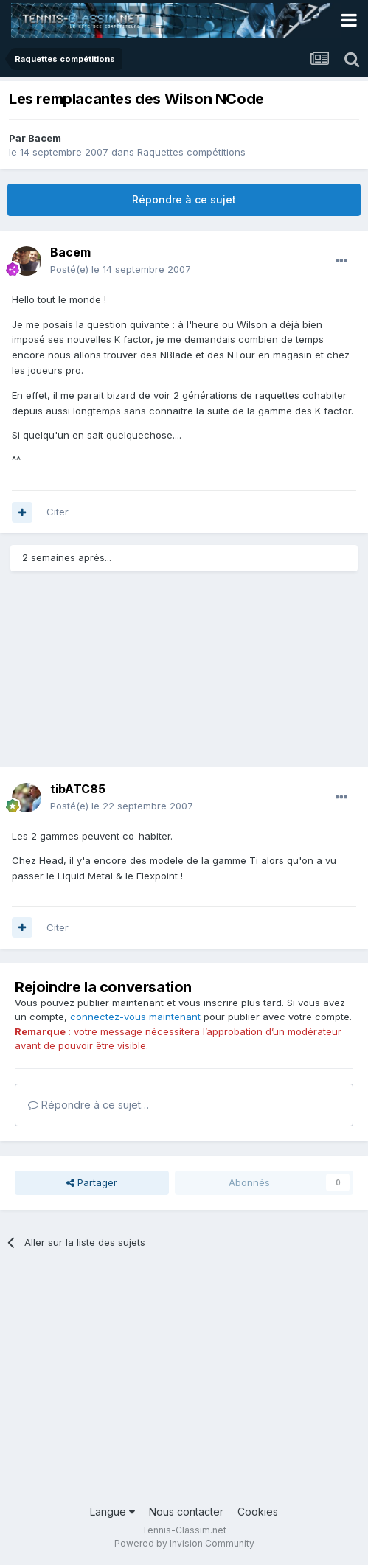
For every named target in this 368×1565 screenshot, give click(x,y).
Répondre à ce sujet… (88, 1104)
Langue (112, 1511)
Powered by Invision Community (184, 1543)
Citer (57, 511)
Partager (91, 1182)
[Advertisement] (125, 675)
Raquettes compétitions (191, 152)
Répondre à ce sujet (184, 199)
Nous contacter (186, 1511)
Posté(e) (120, 269)
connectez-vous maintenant (135, 1016)
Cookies (257, 1511)
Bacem (44, 138)
